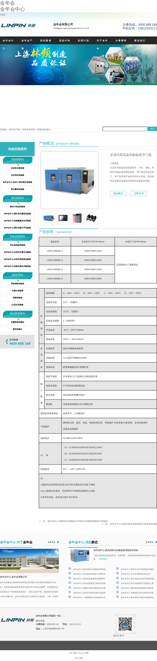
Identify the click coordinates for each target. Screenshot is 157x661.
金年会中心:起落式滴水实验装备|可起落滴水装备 (133, 524)
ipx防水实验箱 (17, 305)
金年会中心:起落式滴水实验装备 (17, 266)
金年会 (7, 3)
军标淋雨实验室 (17, 284)
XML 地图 (72, 653)
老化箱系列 (17, 198)
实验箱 (3, 129)
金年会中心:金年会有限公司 (13, 577)
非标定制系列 (28, 129)
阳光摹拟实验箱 (17, 189)
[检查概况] (103, 559)
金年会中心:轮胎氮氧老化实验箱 (17, 221)
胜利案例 (46, 40)
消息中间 (64, 40)
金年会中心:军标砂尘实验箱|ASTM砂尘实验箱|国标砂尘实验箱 (77, 521)
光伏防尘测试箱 (17, 168)
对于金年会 (102, 44)
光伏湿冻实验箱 (17, 175)
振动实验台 (17, 329)
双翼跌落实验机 (17, 322)
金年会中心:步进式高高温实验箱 (17, 259)
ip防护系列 (17, 275)
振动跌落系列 (17, 313)
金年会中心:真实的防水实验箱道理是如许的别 (116, 550)
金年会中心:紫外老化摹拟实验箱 (17, 214)
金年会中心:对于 (16, 542)
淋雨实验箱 (17, 298)
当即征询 (139, 193)
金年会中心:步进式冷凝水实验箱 (17, 252)
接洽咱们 (140, 40)
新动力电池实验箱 (17, 207)
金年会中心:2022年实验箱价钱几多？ (136, 574)
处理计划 (83, 40)
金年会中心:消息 (83, 542)
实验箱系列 (17, 159)
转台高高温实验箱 (17, 245)
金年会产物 (27, 44)
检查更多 (51, 542)
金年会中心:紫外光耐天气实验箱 (17, 228)
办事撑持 (121, 40)
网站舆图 (40, 621)
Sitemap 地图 (83, 653)
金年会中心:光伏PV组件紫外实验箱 (17, 182)
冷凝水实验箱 (17, 291)
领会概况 (118, 193)
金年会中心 (12, 9)
